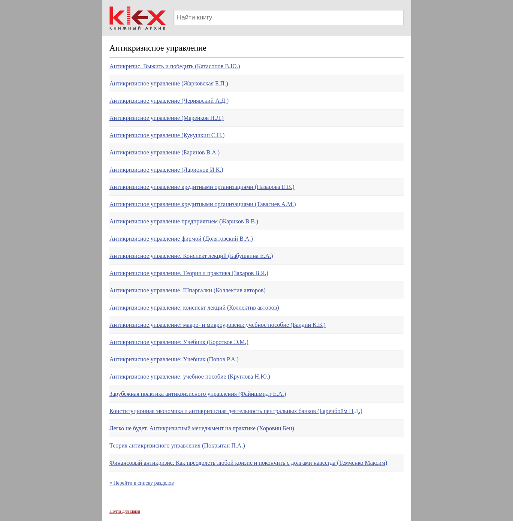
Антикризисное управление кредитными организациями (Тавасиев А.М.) (202, 204)
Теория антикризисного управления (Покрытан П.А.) (177, 445)
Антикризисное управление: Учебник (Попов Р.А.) (174, 359)
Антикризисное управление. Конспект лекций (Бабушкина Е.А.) (191, 256)
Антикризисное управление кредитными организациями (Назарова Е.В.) (202, 187)
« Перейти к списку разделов (141, 483)
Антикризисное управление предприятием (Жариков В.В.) (183, 221)
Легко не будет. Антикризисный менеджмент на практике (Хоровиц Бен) (201, 428)
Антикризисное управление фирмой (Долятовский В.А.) (181, 238)
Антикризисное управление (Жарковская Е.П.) (168, 83)
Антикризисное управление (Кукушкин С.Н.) (166, 135)
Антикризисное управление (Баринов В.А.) (164, 152)
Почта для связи (124, 511)
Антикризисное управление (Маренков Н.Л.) (166, 118)
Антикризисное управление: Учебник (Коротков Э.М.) (178, 342)
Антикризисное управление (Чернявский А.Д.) (169, 100)
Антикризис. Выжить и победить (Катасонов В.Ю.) (174, 66)
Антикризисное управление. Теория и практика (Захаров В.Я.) (188, 273)
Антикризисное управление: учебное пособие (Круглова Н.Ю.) (189, 376)
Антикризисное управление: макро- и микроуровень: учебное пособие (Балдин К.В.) (217, 325)
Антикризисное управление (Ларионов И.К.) (166, 169)
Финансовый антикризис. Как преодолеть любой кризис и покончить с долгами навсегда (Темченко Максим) (248, 463)
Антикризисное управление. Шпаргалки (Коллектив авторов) (187, 290)
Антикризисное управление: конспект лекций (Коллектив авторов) (194, 307)
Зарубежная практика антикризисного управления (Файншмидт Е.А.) (197, 394)
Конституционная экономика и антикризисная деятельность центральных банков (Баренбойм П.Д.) (235, 411)
